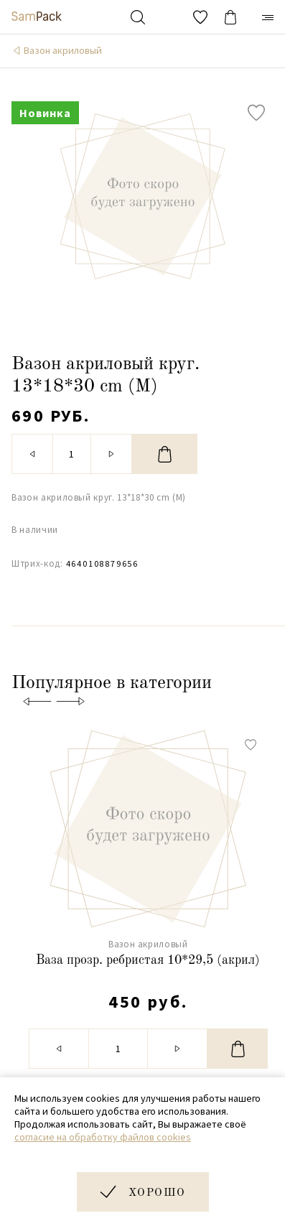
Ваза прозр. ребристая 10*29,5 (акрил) (148, 960)
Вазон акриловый (63, 50)
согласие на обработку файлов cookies (102, 1136)
